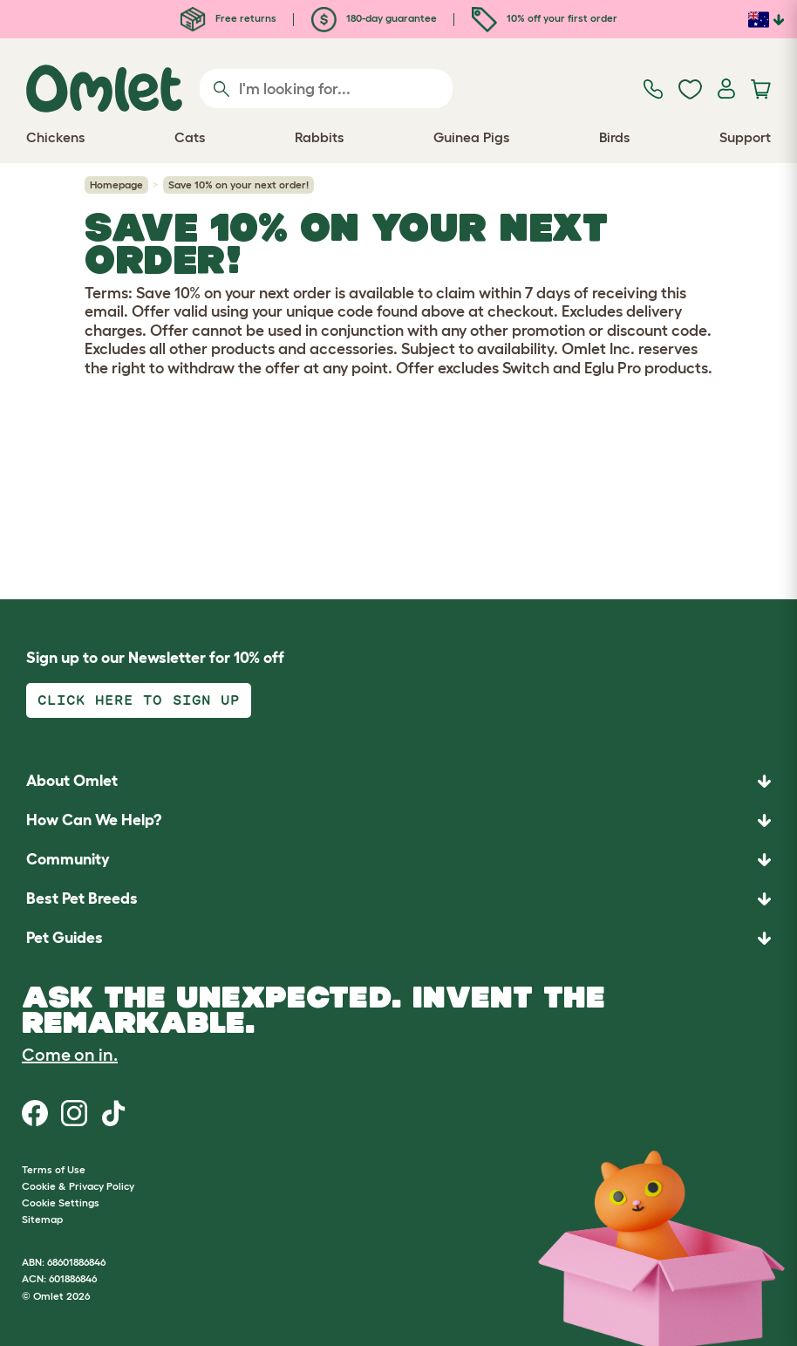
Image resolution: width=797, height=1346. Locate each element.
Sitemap (42, 1219)
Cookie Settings (60, 1202)
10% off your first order (544, 18)
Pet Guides (64, 937)
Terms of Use (53, 1169)
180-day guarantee (374, 18)
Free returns (228, 18)
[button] (398, 938)
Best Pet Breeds (82, 898)
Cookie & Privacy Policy (78, 1186)
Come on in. (70, 1054)
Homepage (116, 184)
